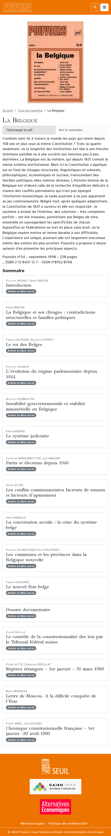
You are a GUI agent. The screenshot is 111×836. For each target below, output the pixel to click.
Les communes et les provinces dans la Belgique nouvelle (46, 557)
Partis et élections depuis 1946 (37, 463)
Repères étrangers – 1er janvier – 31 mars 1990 (55, 669)
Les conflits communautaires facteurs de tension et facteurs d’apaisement (55, 492)
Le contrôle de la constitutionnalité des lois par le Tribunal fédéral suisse (54, 639)
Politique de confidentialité (67, 823)
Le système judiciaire (27, 436)
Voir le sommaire (71, 130)
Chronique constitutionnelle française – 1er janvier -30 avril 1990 (50, 730)
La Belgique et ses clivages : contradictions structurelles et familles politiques (50, 314)
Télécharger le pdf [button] (19, 130)
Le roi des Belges (24, 344)
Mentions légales (32, 823)
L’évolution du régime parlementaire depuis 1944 (51, 373)
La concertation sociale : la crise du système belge (51, 524)
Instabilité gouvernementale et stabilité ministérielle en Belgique (45, 406)
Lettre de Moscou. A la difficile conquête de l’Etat (51, 698)
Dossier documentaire (28, 609)
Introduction (18, 285)
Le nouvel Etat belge (27, 586)
